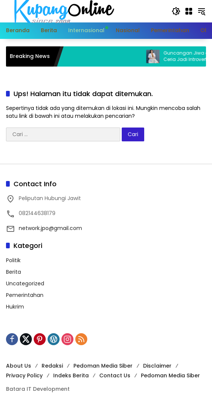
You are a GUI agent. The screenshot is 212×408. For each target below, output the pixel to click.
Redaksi (52, 365)
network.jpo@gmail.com (50, 228)
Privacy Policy (24, 375)
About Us (18, 365)
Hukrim (15, 306)
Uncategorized (25, 283)
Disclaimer (157, 365)
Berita (13, 272)
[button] (176, 11)
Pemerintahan (24, 295)
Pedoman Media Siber (103, 365)
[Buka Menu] (188, 11)
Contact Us (114, 375)
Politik (13, 260)
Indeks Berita (71, 375)
